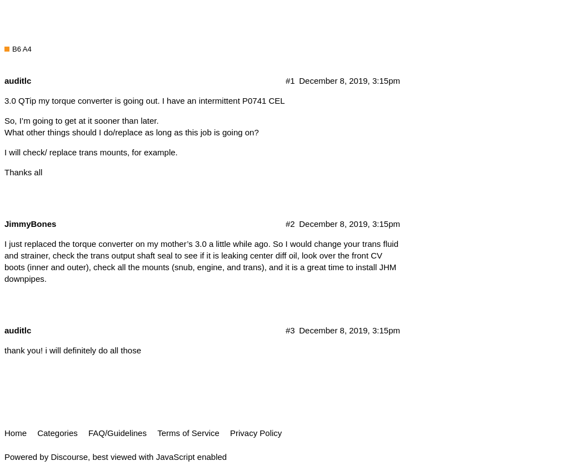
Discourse (69, 457)
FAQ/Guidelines (117, 433)
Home (15, 433)
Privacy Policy (256, 433)
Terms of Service (188, 433)
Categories (57, 433)
